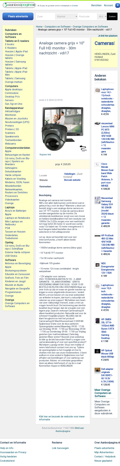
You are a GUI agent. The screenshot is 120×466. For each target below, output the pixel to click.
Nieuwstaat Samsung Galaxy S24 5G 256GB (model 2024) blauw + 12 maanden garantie (107, 211)
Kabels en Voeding (15, 178)
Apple (8, 151)
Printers (9, 125)
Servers (9, 100)
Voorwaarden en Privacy (13, 452)
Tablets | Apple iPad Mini (16, 73)
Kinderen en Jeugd (15, 281)
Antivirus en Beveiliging (18, 263)
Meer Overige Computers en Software (103, 393)
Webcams (10, 143)
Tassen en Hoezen (15, 231)
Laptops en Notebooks (17, 217)
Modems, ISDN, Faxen (17, 182)
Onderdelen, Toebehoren (11, 237)
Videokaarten (12, 199)
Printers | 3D (12, 129)
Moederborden (13, 185)
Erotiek (75, 6)
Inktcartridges (12, 111)
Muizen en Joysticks (16, 118)
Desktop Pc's (12, 96)
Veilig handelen (8, 456)
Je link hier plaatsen (108, 36)
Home (39, 26)
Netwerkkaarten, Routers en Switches (16, 191)
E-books (9, 44)
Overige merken (13, 81)
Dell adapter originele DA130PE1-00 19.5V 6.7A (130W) (107, 375)
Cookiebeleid (7, 460)
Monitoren (10, 114)
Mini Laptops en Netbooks (14, 223)
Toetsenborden (13, 140)
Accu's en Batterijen (15, 210)
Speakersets (12, 136)
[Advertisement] (63, 75)
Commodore (11, 93)
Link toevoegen (60, 448)
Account (108, 5)
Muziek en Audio (14, 284)
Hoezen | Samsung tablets (15, 63)
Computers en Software (58, 26)
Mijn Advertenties (104, 452)
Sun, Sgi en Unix (13, 103)
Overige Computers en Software (17, 305)
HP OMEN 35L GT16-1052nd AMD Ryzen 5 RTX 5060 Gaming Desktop (107, 329)
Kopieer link (45, 154)
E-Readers (11, 47)
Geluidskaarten (13, 171)
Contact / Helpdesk (105, 456)
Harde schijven (13, 175)
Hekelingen (69, 174)
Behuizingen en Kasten (17, 154)
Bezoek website (72, 180)
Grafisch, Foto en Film (17, 277)
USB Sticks (11, 255)
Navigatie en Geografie (17, 288)
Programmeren (13, 292)
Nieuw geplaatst (103, 460)
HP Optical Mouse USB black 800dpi (107, 353)
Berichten (96, 5)
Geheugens (11, 167)
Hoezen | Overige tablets (14, 57)
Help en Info (6, 448)
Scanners (10, 132)
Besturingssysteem (16, 270)
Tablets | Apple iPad (16, 68)
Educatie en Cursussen (17, 274)
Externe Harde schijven (17, 252)
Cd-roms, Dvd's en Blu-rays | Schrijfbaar (17, 247)
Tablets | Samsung (15, 78)
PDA (7, 228)
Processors (11, 196)
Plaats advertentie (104, 448)
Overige (9, 203)
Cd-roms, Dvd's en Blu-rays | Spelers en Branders (17, 161)
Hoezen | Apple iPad (16, 51)
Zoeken (112, 16)
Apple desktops (13, 89)
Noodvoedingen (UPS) (17, 122)
